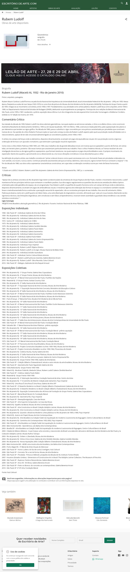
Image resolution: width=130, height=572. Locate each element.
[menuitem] (15, 8)
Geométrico (42, 34)
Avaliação (75, 8)
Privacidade (72, 562)
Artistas (33, 8)
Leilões (95, 8)
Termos (70, 566)
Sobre (70, 559)
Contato (113, 8)
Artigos (70, 555)
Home (15, 8)
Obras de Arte (54, 8)
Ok (20, 565)
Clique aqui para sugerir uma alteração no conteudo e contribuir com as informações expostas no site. (45, 479)
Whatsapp (97, 559)
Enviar (109, 540)
